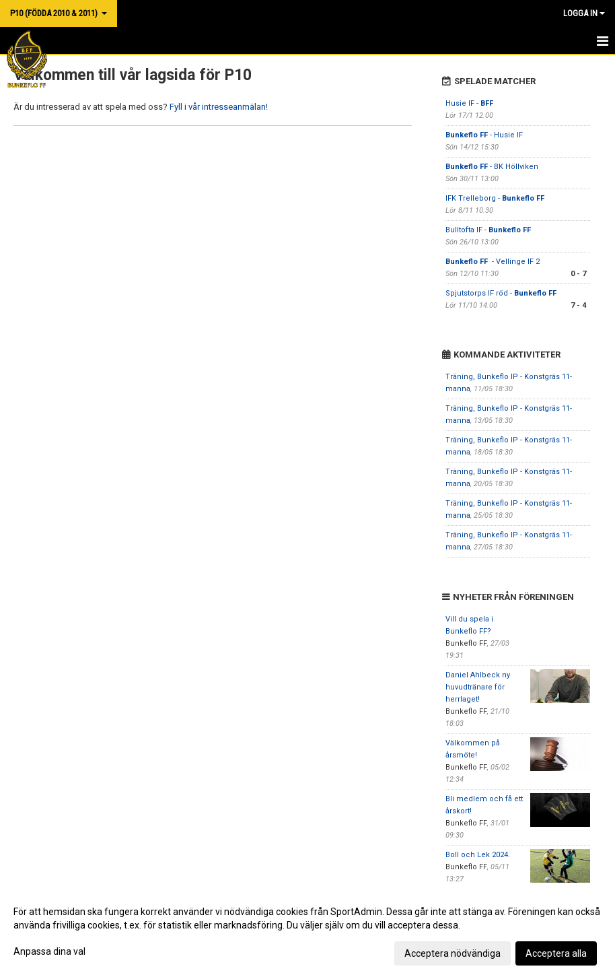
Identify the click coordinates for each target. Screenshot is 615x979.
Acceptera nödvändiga (452, 953)
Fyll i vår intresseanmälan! (219, 107)
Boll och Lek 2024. (477, 854)
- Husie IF (484, 135)
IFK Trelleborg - (494, 198)
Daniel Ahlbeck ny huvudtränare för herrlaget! (477, 687)
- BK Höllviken (491, 166)
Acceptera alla (556, 953)
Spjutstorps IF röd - (501, 293)
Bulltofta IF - (488, 230)
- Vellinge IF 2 (492, 261)
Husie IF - (469, 103)
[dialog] (307, 932)
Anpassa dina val (49, 951)
